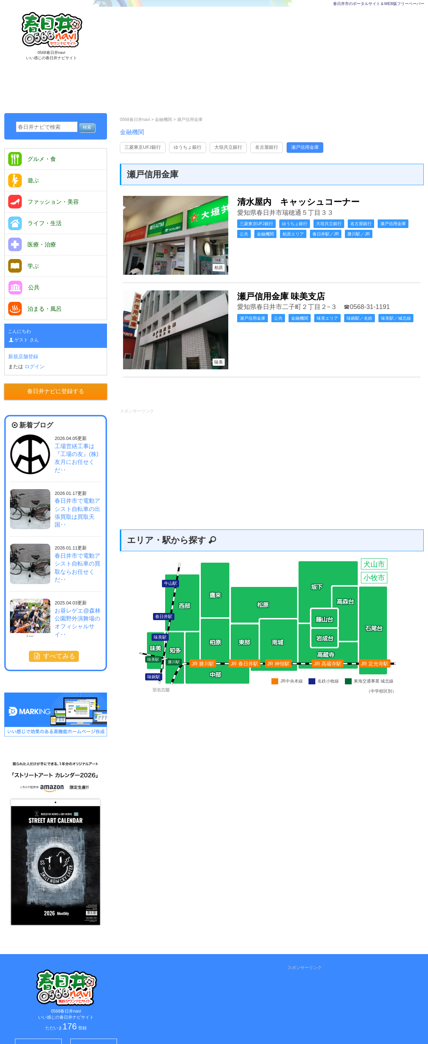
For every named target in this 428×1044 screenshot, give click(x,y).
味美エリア (327, 318)
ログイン (35, 366)
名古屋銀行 (266, 147)
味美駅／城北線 (396, 318)
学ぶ (23, 266)
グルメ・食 (32, 159)
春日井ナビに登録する (55, 391)
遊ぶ (23, 180)
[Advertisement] (244, 61)
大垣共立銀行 (228, 147)
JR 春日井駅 (244, 664)
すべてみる (53, 656)
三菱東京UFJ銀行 (142, 147)
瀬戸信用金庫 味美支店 (281, 296)
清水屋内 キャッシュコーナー (298, 202)
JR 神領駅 (278, 664)
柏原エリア (293, 234)
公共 (244, 234)
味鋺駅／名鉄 (359, 318)
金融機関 (164, 119)
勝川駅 (174, 662)
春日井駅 (163, 616)
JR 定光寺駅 (374, 664)
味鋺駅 (153, 676)
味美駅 (153, 659)
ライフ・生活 (35, 223)
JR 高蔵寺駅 (327, 664)
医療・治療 (32, 244)
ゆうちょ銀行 (188, 147)
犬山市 (374, 564)
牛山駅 (170, 583)
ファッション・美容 (43, 202)
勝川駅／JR (358, 234)
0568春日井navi (135, 119)
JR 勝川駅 (203, 664)
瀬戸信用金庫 (190, 119)
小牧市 (374, 578)
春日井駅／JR (325, 234)
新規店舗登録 (23, 356)
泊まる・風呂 (35, 308)
